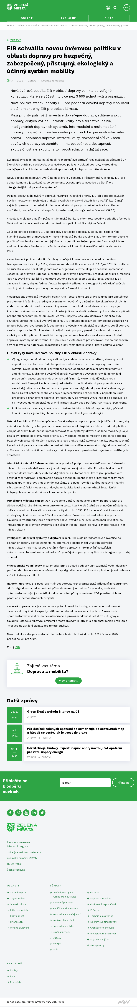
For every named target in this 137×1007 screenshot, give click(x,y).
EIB (17, 647)
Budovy (46, 738)
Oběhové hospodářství (103, 904)
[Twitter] (42, 813)
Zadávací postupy (63, 903)
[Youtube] (26, 813)
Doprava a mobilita (52, 80)
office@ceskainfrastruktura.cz (24, 852)
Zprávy (15, 40)
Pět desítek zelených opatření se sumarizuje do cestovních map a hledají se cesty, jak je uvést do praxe (75, 731)
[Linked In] (34, 813)
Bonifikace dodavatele (65, 909)
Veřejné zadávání (19, 928)
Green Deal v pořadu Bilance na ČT (53, 712)
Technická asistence (101, 916)
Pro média (16, 982)
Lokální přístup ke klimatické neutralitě (64, 895)
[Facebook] (10, 813)
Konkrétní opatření (63, 920)
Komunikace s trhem (64, 926)
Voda (55, 950)
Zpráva (31, 717)
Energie (57, 944)
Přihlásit (123, 783)
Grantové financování (102, 928)
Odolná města (18, 904)
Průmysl (95, 910)
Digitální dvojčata (100, 940)
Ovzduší (94, 893)
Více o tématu (68, 681)
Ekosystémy (97, 946)
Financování (16, 922)
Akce (13, 977)
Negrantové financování (103, 922)
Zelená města (18, 893)
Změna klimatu (61, 932)
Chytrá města (18, 899)
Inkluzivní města (19, 910)
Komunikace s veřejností (66, 915)
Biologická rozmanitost (103, 934)
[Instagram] (18, 813)
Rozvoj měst (17, 916)
